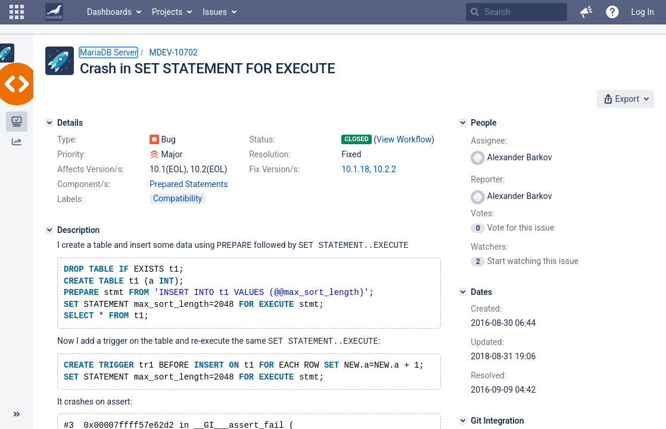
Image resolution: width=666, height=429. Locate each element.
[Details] (49, 123)
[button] (16, 12)
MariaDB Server (108, 52)
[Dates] (463, 292)
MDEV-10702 (173, 52)
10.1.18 (355, 169)
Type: (67, 139)
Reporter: (488, 179)
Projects (167, 12)
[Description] (49, 230)
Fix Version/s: (274, 169)
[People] (463, 123)
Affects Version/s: (90, 169)
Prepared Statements (189, 184)
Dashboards (109, 12)
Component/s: (83, 184)
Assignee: (489, 140)
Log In (642, 12)
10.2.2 (384, 169)
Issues (215, 12)
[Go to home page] (54, 12)
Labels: (70, 199)
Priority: (71, 154)
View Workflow (403, 139)
